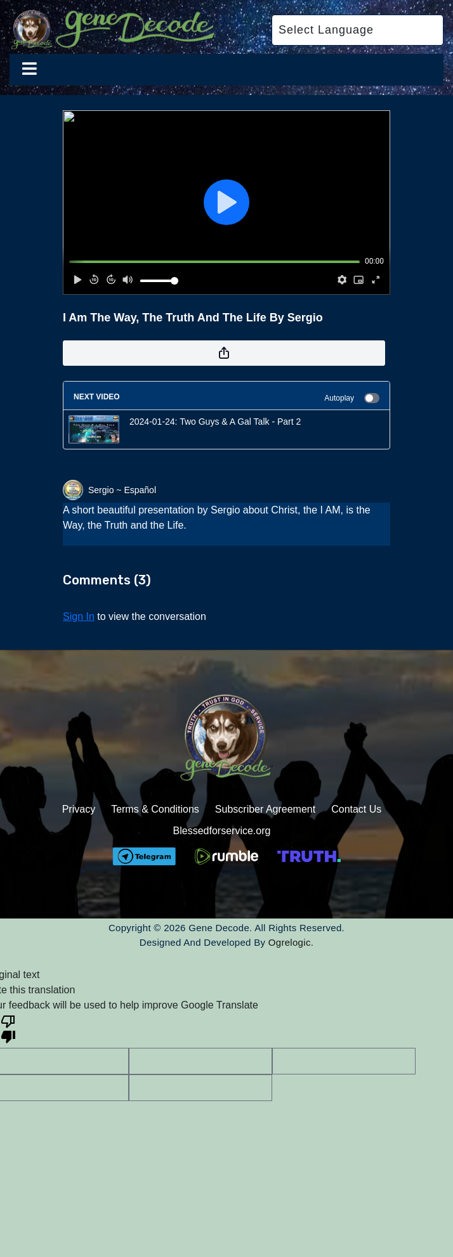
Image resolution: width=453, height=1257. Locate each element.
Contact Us (356, 809)
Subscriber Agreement (265, 809)
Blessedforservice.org (222, 830)
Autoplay (351, 398)
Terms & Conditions (155, 809)
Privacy (78, 809)
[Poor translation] (8, 1028)
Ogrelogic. (290, 942)
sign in (79, 616)
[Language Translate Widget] (357, 30)
